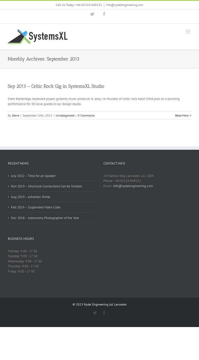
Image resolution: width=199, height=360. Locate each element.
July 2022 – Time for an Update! (33, 176)
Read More (182, 115)
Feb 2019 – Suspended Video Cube (35, 207)
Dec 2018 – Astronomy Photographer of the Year (45, 218)
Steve (15, 115)
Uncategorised (65, 115)
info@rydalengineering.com (124, 5)
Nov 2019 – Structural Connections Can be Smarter (46, 186)
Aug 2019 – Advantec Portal (30, 197)
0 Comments (86, 115)
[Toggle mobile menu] (188, 31)
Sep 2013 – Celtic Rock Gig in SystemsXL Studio (56, 86)
